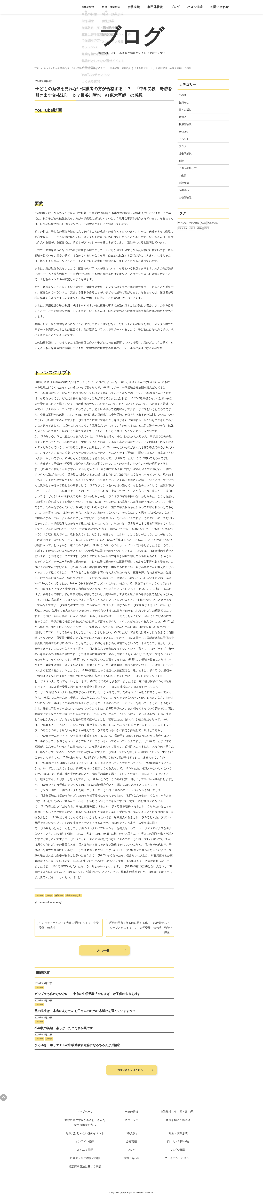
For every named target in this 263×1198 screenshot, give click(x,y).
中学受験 (195, 223)
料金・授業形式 (178, 1133)
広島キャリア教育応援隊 (85, 1158)
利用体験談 (163, 8)
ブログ (181, 8)
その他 (182, 95)
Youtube (39, 895)
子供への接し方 (73, 895)
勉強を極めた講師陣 (178, 1120)
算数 (200, 228)
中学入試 (183, 223)
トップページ (85, 1111)
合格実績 (144, 8)
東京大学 (183, 228)
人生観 (182, 175)
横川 (193, 228)
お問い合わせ (221, 8)
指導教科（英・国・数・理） (178, 1111)
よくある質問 (85, 1149)
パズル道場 (199, 8)
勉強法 (182, 116)
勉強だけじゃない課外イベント (85, 1133)
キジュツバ (131, 1120)
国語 (204, 223)
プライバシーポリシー (178, 1158)
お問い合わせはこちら (130, 1070)
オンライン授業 (84, 1141)
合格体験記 (185, 197)
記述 (207, 228)
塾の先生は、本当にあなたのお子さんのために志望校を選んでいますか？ (85, 1011)
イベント (184, 138)
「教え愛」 (131, 1133)
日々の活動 (185, 109)
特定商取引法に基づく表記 (85, 1166)
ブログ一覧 (102, 950)
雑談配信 (184, 182)
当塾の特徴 (131, 1111)
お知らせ (184, 102)
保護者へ (59, 895)
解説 (181, 160)
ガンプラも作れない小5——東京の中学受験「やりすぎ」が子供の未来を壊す (87, 994)
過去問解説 (185, 153)
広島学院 (213, 223)
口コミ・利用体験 (178, 1141)
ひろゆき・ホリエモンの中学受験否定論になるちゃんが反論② (77, 1045)
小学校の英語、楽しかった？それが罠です (64, 1028)
